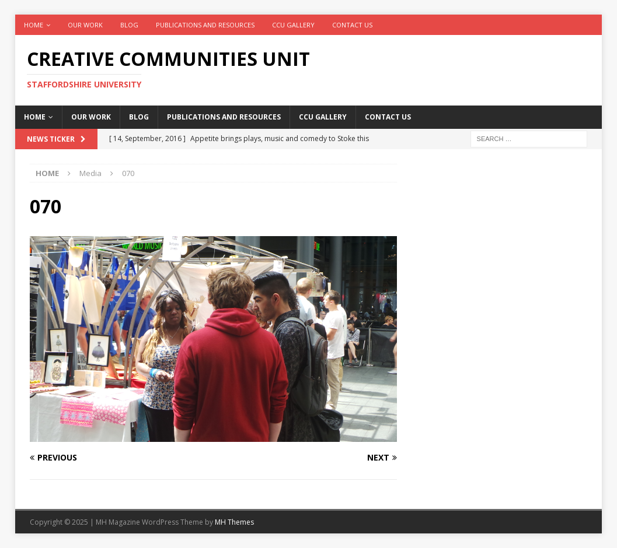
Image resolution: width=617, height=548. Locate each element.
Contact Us (352, 24)
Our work (85, 24)
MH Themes (234, 522)
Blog (129, 24)
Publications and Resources (205, 24)
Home (33, 24)
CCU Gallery (293, 24)
